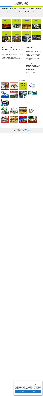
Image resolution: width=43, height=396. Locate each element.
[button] (40, 382)
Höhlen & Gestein (13, 8)
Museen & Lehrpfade (19, 11)
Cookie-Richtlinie (22, 394)
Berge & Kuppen (5, 8)
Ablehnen (35, 391)
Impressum (35, 394)
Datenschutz (27, 130)
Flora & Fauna (27, 11)
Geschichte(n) (38, 8)
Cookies (31, 130)
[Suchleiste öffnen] (21, 15)
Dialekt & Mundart (10, 11)
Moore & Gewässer (22, 8)
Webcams (34, 11)
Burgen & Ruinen (31, 8)
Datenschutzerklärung (29, 394)
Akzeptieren (21, 391)
